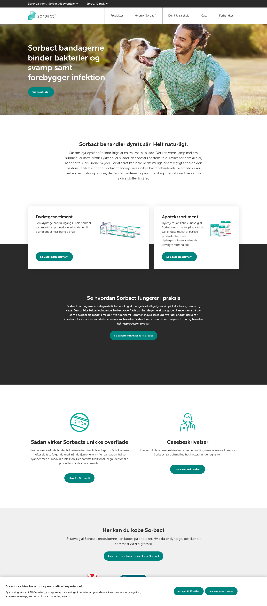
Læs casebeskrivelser (188, 469)
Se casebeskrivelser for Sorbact (133, 335)
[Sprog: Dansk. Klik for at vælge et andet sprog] (98, 4)
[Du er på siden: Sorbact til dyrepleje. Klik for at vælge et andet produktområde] (53, 4)
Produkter (117, 15)
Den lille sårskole (178, 15)
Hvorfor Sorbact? (146, 15)
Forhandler (226, 15)
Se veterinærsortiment (54, 256)
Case (204, 15)
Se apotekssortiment (179, 256)
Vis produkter (41, 92)
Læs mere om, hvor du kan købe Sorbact (133, 556)
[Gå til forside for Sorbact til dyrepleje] (42, 15)
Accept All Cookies (188, 592)
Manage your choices (221, 592)
